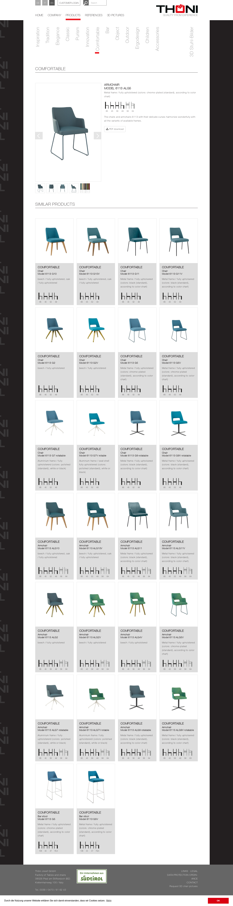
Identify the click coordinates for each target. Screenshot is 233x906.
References (94, 15)
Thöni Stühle (177, 10)
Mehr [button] (108, 900)
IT (45, 2)
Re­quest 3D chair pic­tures (184, 886)
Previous (39, 135)
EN (52, 2)
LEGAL (194, 871)
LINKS (184, 871)
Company (54, 15)
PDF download (115, 129)
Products (73, 15)
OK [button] (218, 900)
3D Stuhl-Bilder (191, 42)
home (39, 15)
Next (97, 135)
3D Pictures (115, 15)
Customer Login (69, 2)
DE (38, 2)
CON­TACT (192, 882)
